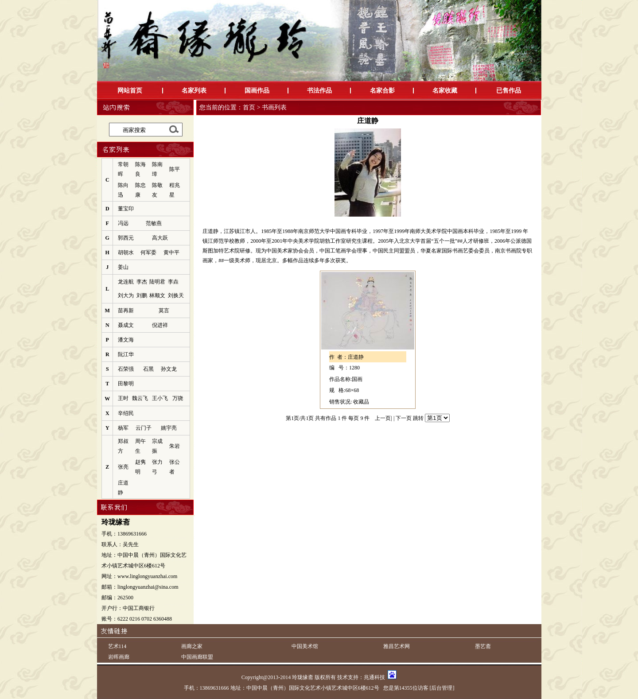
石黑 (148, 369)
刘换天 (176, 295)
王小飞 (160, 398)
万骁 (177, 398)
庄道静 (356, 357)
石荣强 (126, 369)
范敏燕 (154, 223)
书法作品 (319, 90)
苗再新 (126, 310)
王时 (123, 398)
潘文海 (126, 340)
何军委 (148, 252)
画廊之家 (191, 646)
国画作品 (257, 90)
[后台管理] (442, 688)
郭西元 (126, 238)
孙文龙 (169, 369)
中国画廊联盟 (197, 657)
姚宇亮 (169, 428)
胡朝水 (126, 252)
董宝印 (126, 209)
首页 (249, 107)
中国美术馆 (305, 646)
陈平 (174, 169)
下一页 (404, 418)
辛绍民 (126, 413)
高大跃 (160, 238)
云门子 (144, 428)
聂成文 (126, 325)
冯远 (123, 223)
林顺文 (157, 295)
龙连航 (126, 282)
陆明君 (157, 282)
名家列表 (194, 90)
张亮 (123, 467)
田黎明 (126, 384)
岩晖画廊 (118, 657)
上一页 (383, 418)
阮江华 (126, 354)
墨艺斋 (483, 646)
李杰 (141, 282)
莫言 (164, 310)
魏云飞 (140, 398)
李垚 (173, 282)
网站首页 (129, 90)
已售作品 (508, 90)
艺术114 (117, 646)
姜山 (123, 267)
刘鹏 (141, 295)
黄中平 (171, 252)
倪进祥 (160, 325)
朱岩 (174, 446)
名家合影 (382, 90)
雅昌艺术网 (396, 646)
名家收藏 (444, 90)
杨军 (123, 428)
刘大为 (126, 295)
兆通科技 (374, 677)
